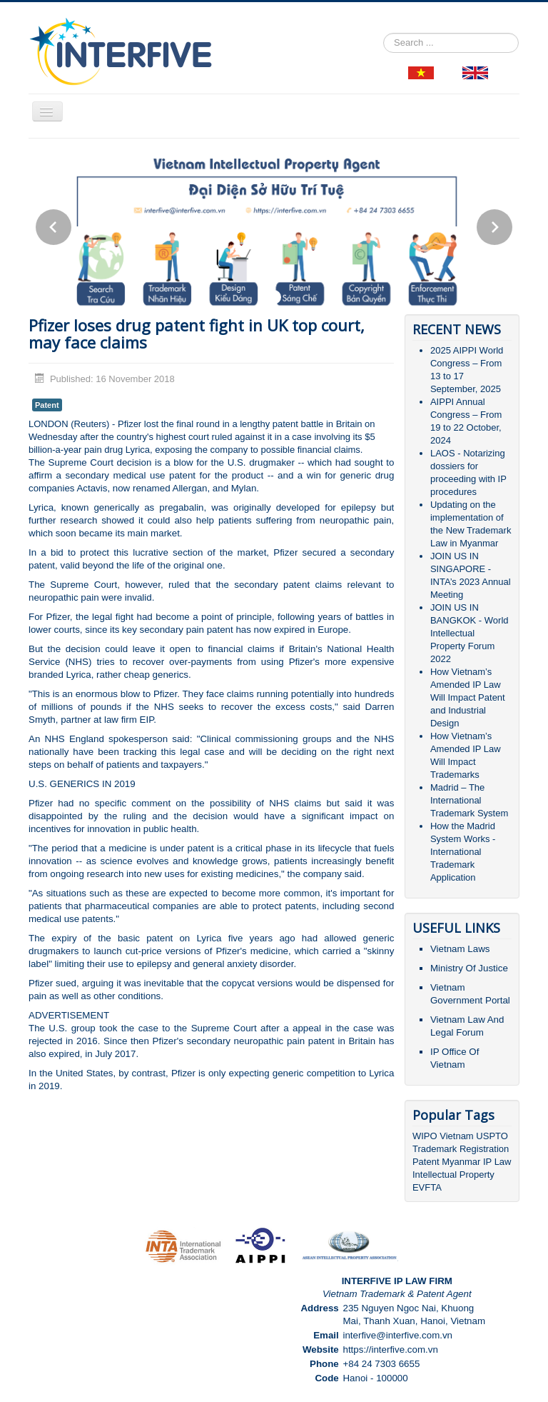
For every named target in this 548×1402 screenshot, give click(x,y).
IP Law (497, 1161)
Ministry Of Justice (469, 968)
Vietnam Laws (459, 948)
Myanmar (461, 1161)
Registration (484, 1148)
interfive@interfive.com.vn (397, 1335)
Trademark (436, 1148)
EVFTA (427, 1187)
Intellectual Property (453, 1174)
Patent (47, 405)
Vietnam (456, 1136)
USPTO (492, 1136)
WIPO (426, 1136)
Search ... (383, 33)
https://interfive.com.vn (389, 1349)
